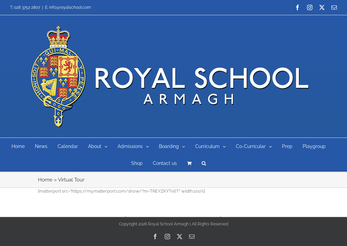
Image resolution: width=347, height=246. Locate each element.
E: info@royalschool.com (68, 7)
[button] (204, 163)
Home (45, 180)
